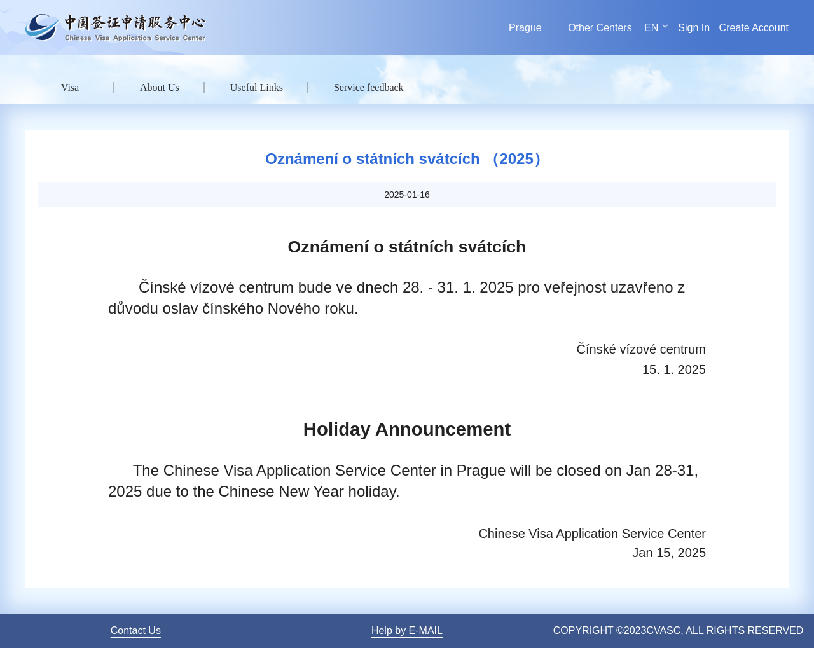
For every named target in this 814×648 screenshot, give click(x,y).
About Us (159, 87)
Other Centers (599, 27)
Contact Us (136, 630)
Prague (525, 27)
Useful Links (256, 87)
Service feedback (369, 87)
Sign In (694, 27)
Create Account (754, 27)
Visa (70, 87)
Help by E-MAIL (407, 630)
